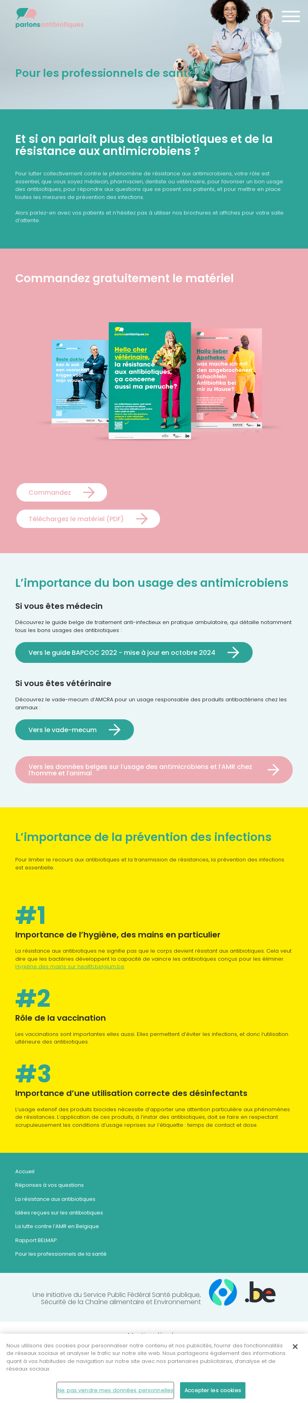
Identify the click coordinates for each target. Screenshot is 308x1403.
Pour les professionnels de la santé (61, 1253)
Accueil (24, 1171)
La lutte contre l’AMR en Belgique (57, 1226)
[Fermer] (295, 1350)
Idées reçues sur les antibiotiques (59, 1212)
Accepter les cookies (212, 1394)
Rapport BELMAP (36, 1240)
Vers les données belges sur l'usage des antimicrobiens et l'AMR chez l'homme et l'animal (140, 770)
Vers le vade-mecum (62, 730)
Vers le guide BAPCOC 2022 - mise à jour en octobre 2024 (121, 652)
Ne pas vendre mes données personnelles (115, 1394)
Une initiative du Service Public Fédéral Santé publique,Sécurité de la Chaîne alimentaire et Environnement (153, 1295)
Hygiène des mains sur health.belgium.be (69, 966)
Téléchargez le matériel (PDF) (76, 519)
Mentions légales (154, 1335)
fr (265, 16)
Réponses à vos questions (49, 1185)
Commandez (49, 492)
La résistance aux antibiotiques (55, 1199)
